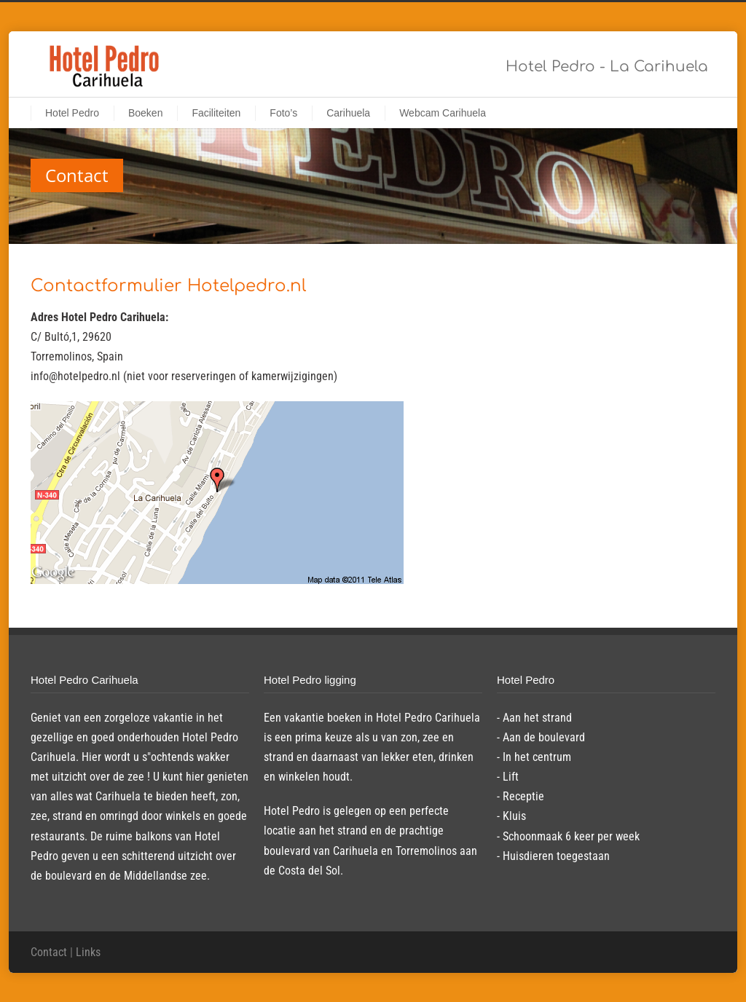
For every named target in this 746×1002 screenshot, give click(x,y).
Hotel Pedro (72, 113)
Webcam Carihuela (442, 113)
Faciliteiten (216, 113)
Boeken (145, 113)
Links (88, 952)
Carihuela (348, 113)
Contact (49, 952)
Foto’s (283, 113)
